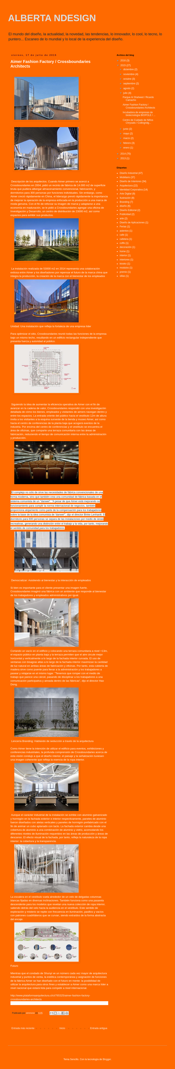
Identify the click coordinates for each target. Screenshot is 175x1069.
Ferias (123, 226)
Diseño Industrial (129, 173)
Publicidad (125, 214)
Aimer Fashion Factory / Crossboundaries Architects (139, 106)
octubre (127, 78)
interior (123, 255)
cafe (122, 234)
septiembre (129, 83)
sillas (122, 276)
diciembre (128, 69)
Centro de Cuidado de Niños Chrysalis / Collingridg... (138, 121)
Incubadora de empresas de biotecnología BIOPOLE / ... (139, 114)
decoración (126, 247)
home (123, 251)
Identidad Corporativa (131, 189)
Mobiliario (125, 177)
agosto (127, 88)
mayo (126, 133)
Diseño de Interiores (130, 181)
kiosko (123, 263)
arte (122, 218)
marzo (127, 138)
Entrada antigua (98, 1028)
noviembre (129, 74)
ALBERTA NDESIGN (52, 18)
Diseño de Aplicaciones (132, 222)
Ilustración (125, 197)
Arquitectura (126, 185)
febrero (127, 143)
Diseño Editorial (128, 210)
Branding (124, 202)
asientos (124, 230)
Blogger (107, 1059)
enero (126, 147)
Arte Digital (126, 193)
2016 (123, 60)
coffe (122, 243)
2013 (123, 158)
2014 (123, 153)
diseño (123, 206)
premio (123, 272)
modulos (124, 267)
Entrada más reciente (22, 1028)
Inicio (62, 1028)
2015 (123, 65)
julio (125, 93)
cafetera (124, 239)
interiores (125, 259)
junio (126, 128)
